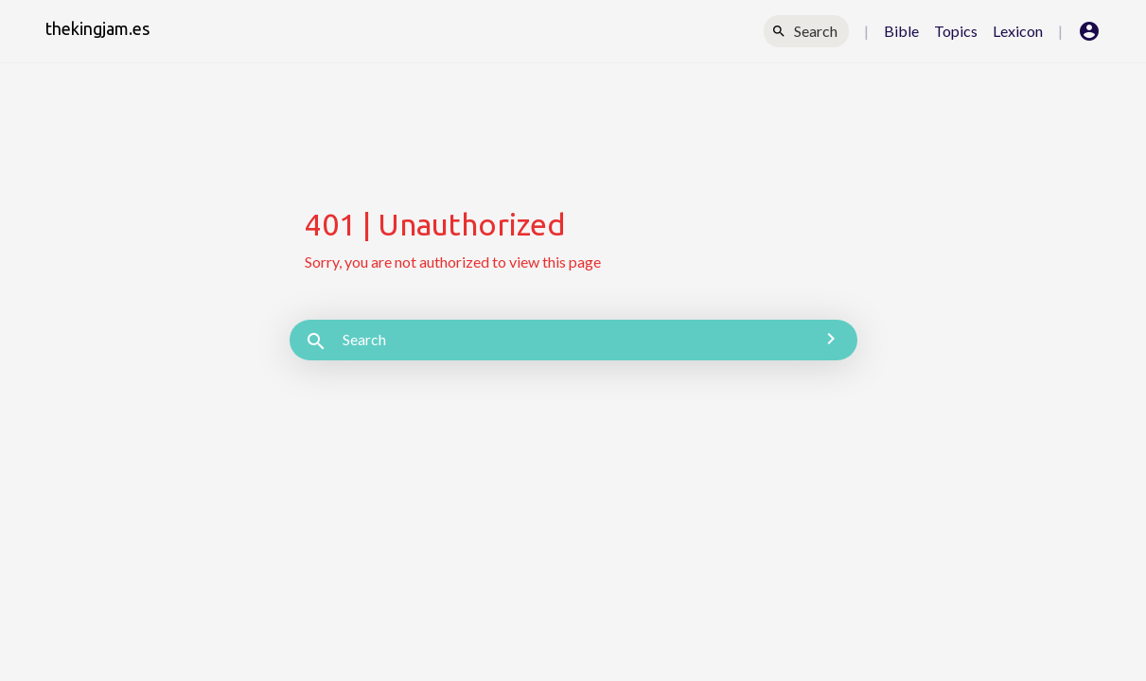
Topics (956, 31)
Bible (901, 31)
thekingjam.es (97, 28)
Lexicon (1018, 31)
